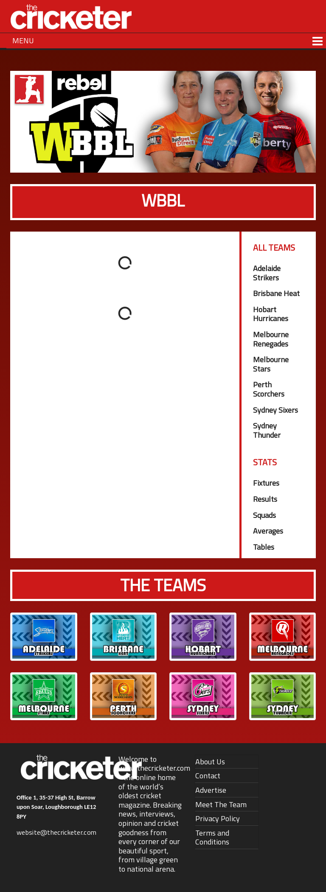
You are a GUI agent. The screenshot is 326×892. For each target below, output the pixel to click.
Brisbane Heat (276, 293)
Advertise (210, 790)
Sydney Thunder (267, 430)
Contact (207, 775)
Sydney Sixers (275, 410)
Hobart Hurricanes (270, 314)
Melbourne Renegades (271, 339)
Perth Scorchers (268, 389)
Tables (263, 547)
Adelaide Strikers (267, 273)
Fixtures (266, 483)
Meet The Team (221, 804)
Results (265, 499)
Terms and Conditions (212, 837)
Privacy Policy (217, 818)
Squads (264, 515)
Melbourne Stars (271, 364)
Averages (268, 531)
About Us (210, 761)
